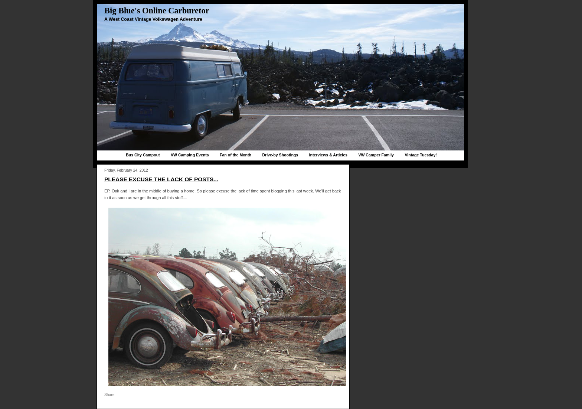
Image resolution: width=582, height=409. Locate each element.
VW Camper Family (376, 155)
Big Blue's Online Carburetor (156, 10)
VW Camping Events (190, 155)
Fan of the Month (235, 155)
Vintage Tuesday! (420, 155)
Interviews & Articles (328, 155)
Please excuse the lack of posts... (161, 179)
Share (109, 395)
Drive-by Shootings (280, 155)
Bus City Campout (143, 155)
